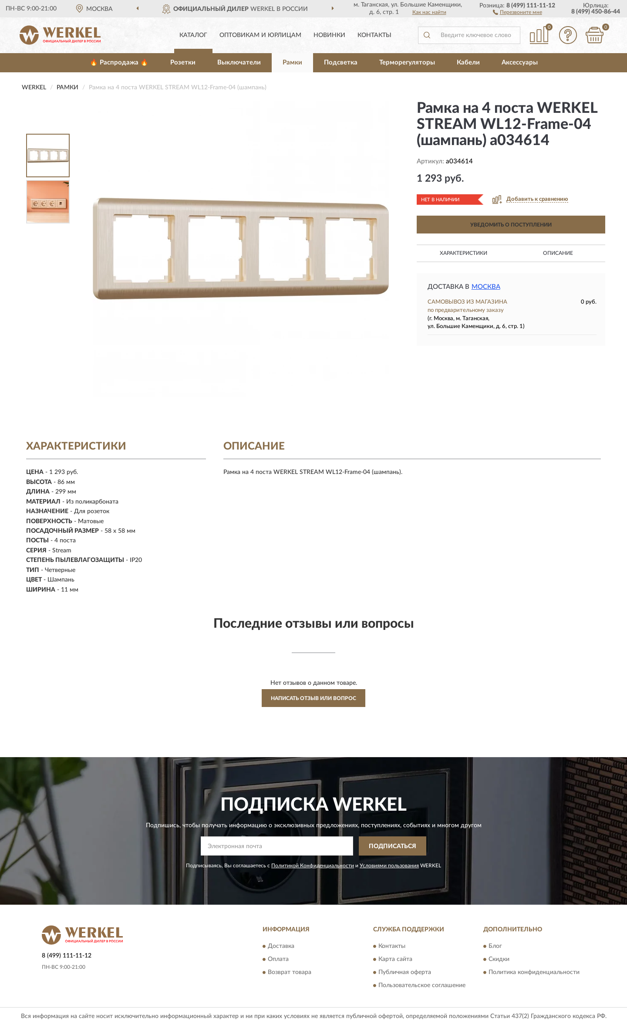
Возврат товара (289, 972)
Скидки (499, 959)
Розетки (183, 62)
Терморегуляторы (407, 62)
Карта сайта (395, 959)
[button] (517, 11)
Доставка (281, 946)
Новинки (329, 35)
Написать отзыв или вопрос (313, 698)
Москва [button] (486, 287)
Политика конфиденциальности (534, 972)
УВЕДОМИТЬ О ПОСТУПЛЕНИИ (511, 224)
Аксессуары (520, 62)
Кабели (468, 62)
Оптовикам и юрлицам (260, 35)
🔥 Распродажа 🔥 (119, 62)
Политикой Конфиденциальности (312, 865)
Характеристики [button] (463, 253)
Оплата (278, 959)
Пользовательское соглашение (421, 985)
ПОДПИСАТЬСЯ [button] (392, 846)
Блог (495, 946)
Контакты (374, 35)
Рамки (292, 62)
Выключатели (239, 62)
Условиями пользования (389, 865)
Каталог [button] (193, 35)
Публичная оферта (404, 972)
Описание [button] (558, 253)
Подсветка (340, 62)
